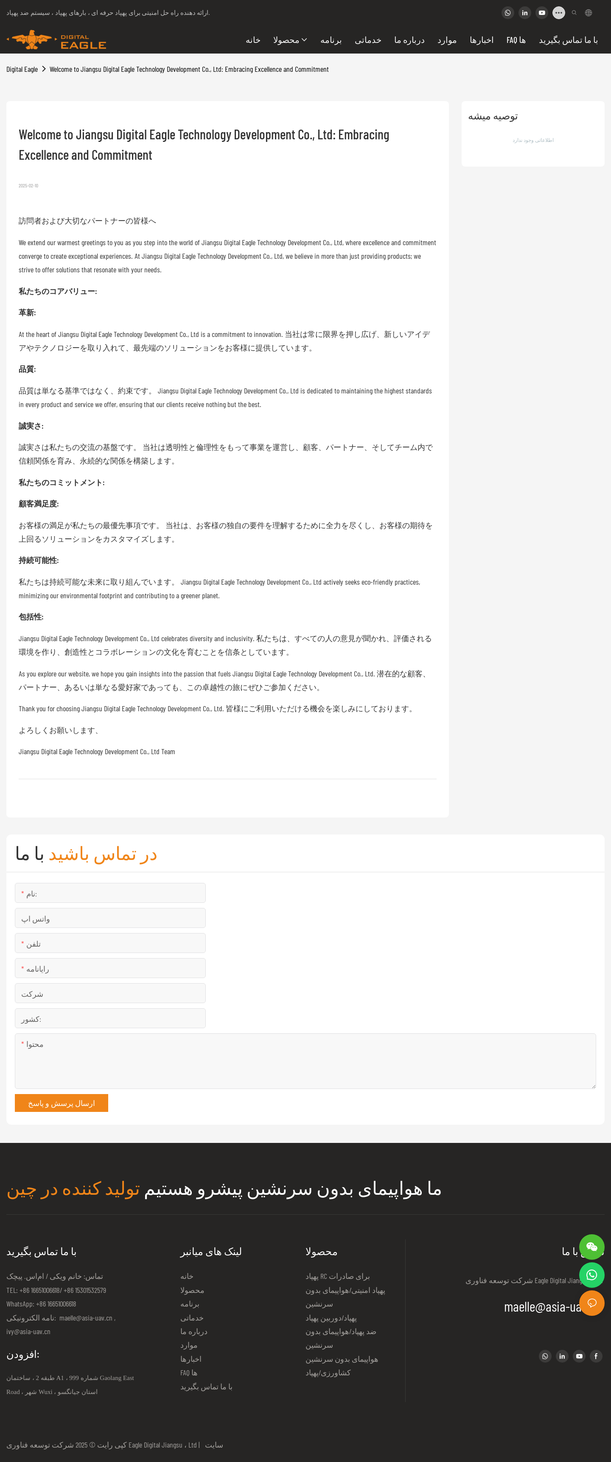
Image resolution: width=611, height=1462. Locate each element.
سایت (212, 1444)
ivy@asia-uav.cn (28, 1331)
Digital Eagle (22, 69)
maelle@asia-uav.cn (85, 1317)
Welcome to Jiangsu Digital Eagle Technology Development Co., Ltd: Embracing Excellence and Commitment (189, 69)
